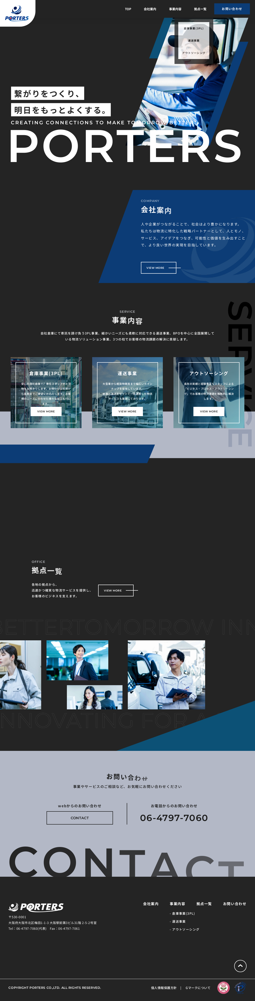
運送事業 (179, 921)
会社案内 (150, 9)
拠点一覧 (200, 9)
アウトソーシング (185, 929)
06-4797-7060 (174, 817)
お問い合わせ (235, 903)
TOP (128, 9)
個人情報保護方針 (164, 987)
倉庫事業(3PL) (183, 913)
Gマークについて (198, 987)
